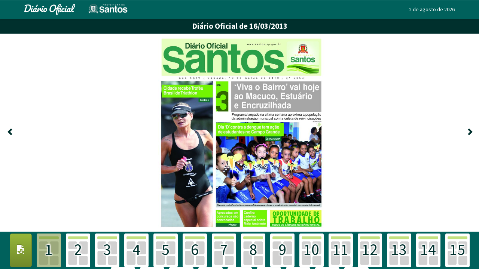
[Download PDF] (21, 250)
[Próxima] (469, 132)
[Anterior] (10, 132)
